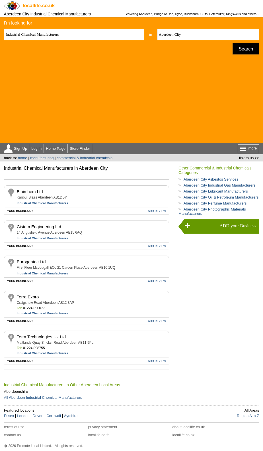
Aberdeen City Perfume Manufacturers (215, 203)
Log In (36, 148)
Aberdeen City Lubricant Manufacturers (216, 191)
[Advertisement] (131, 100)
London (23, 416)
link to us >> (249, 158)
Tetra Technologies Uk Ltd (41, 336)
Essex (9, 416)
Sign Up (20, 148)
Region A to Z (248, 416)
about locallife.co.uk (188, 427)
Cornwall (53, 416)
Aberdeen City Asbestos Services (211, 179)
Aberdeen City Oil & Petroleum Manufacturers (221, 197)
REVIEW (157, 211)
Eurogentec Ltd (31, 261)
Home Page (55, 148)
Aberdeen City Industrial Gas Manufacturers (220, 185)
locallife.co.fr (98, 435)
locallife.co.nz (183, 435)
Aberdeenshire (16, 391)
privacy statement (102, 427)
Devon (38, 416)
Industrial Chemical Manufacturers (42, 203)
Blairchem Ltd (30, 191)
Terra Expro (28, 296)
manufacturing (42, 158)
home (22, 158)
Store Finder (80, 148)
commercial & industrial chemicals (84, 158)
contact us (12, 435)
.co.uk (39, 5)
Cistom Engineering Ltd (39, 226)
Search (246, 48)
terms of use (14, 427)
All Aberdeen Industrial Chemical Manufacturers (43, 397)
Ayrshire (70, 416)
